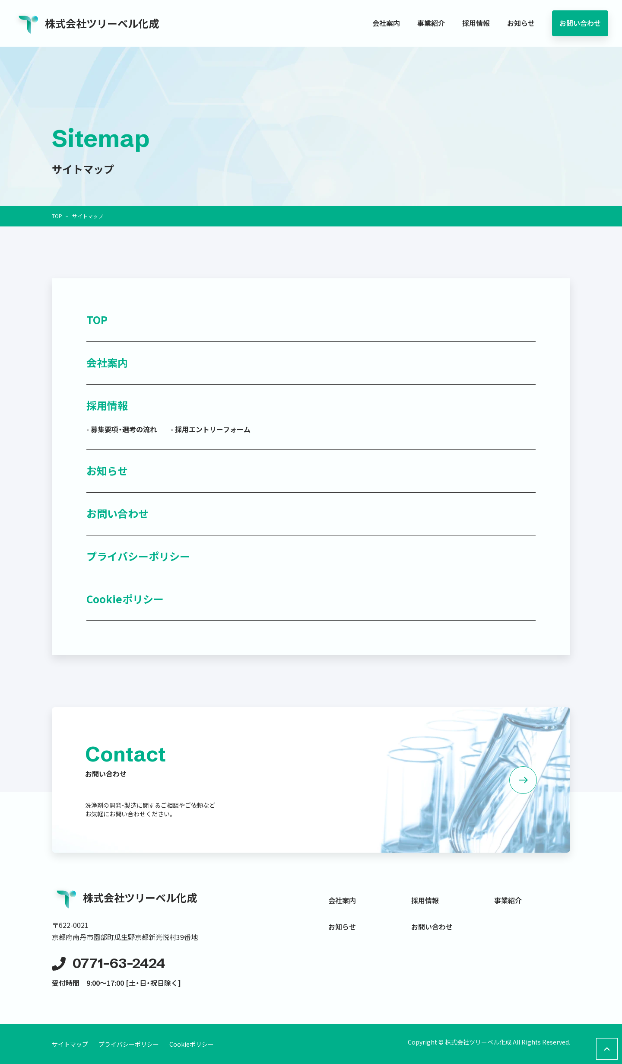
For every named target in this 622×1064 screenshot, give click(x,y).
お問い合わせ (580, 23)
